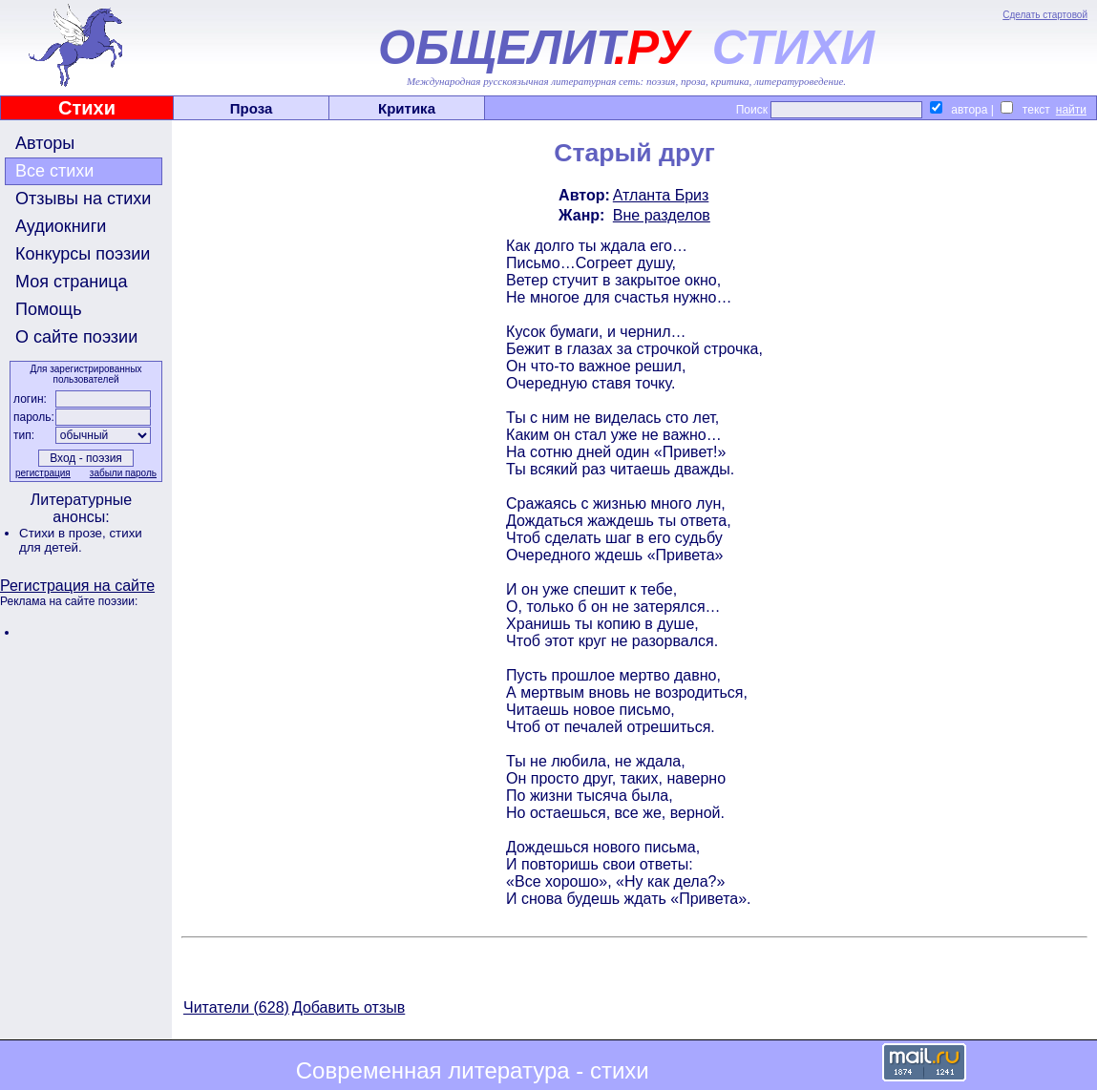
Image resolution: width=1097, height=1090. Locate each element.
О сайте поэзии (76, 336)
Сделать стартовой (1044, 15)
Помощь (48, 309)
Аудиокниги (60, 226)
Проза (251, 108)
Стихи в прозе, (64, 533)
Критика (406, 108)
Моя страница (71, 281)
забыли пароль (123, 473)
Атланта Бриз (661, 195)
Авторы (44, 143)
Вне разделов (661, 215)
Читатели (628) (236, 1007)
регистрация (43, 473)
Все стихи (54, 170)
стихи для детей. (80, 540)
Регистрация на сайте (77, 585)
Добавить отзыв (348, 1007)
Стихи (87, 107)
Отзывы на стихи (83, 198)
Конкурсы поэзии (82, 253)
